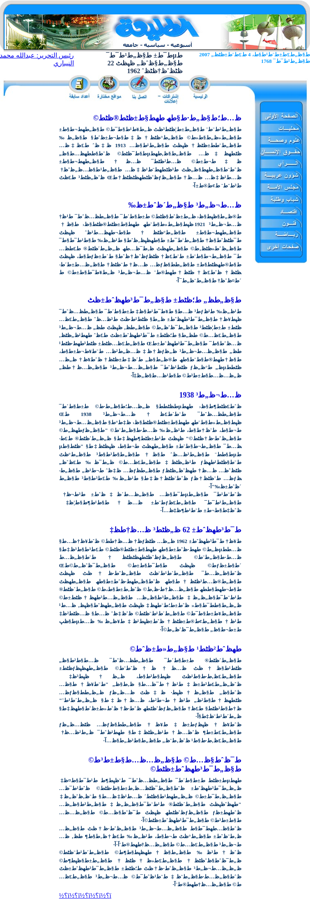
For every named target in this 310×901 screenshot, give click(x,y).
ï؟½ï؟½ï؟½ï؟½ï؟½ (85, 895)
